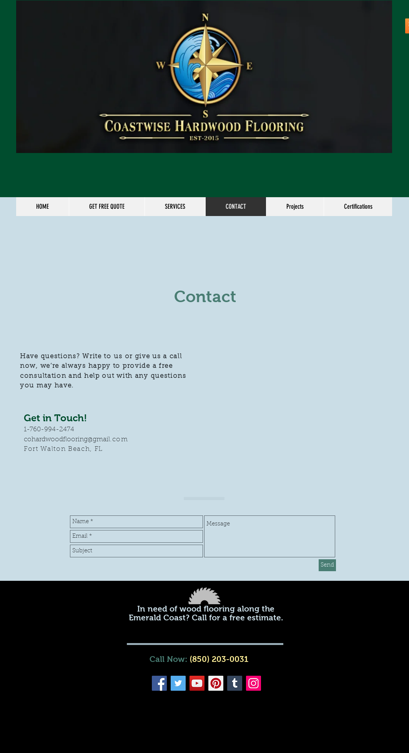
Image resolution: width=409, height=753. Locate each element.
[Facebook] (159, 683)
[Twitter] (178, 683)
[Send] (327, 565)
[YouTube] (197, 683)
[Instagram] (253, 683)
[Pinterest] (215, 683)
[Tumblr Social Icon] (234, 683)
